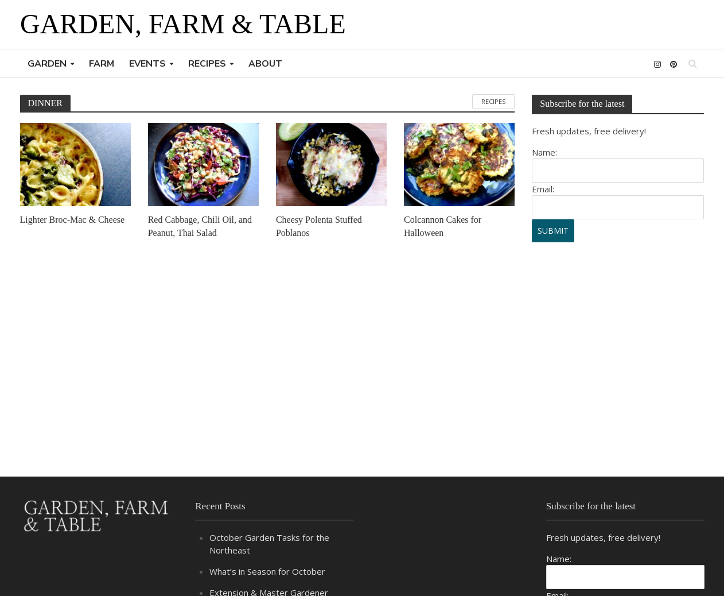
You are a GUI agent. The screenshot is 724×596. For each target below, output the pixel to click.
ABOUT (265, 63)
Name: (544, 152)
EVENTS (147, 63)
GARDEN (47, 63)
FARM (101, 63)
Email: (543, 189)
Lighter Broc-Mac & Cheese (72, 220)
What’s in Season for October (267, 571)
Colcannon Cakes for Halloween (442, 226)
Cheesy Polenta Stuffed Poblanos (319, 226)
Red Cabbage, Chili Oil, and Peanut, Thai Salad (200, 226)
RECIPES (207, 63)
